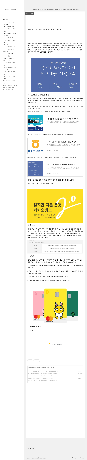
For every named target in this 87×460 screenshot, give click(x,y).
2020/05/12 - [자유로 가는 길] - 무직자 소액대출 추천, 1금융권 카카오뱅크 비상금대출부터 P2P (52, 157)
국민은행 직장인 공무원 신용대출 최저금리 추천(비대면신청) (42, 371)
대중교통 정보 (9, 49)
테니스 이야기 (9, 58)
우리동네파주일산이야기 (12, 9)
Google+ (44, 457)
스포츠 (6, 51)
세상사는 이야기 (8, 83)
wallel (83, 457)
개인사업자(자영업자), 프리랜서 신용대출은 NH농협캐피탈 (41, 376)
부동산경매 (9, 26)
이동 (5, 44)
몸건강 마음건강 (8, 89)
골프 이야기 (9, 53)
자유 (5, 19)
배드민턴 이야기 (10, 56)
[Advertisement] (55, 344)
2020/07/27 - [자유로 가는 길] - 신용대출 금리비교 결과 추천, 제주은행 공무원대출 (48, 111)
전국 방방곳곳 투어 (9, 80)
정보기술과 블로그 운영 (10, 85)
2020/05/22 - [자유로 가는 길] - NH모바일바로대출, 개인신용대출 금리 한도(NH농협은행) (50, 134)
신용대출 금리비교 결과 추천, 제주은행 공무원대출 (40, 378)
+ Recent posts (30, 448)
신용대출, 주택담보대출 (38, 367)
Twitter (33, 457)
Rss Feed (28, 457)
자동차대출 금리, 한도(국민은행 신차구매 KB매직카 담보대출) (42, 380)
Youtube (41, 457)
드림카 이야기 (10, 46)
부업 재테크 (9, 37)
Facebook (37, 457)
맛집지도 (6, 60)
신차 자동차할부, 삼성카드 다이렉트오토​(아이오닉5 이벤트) (42, 373)
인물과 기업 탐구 (8, 87)
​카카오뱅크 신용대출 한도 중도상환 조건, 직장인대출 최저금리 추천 (55, 9)
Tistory (75, 457)
